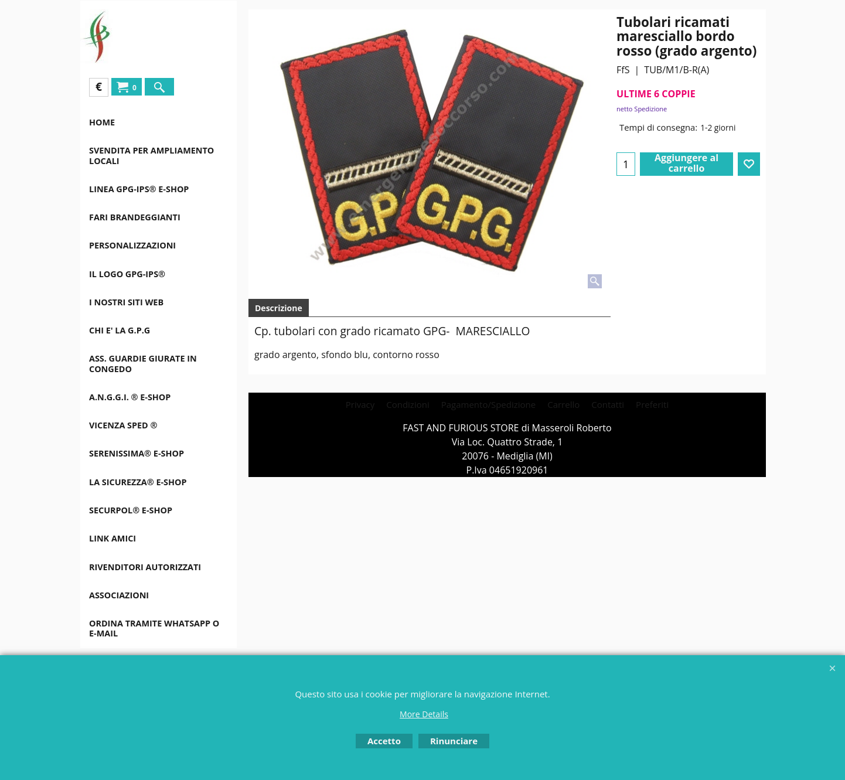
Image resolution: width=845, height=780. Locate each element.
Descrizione (278, 308)
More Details (424, 714)
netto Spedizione (641, 108)
